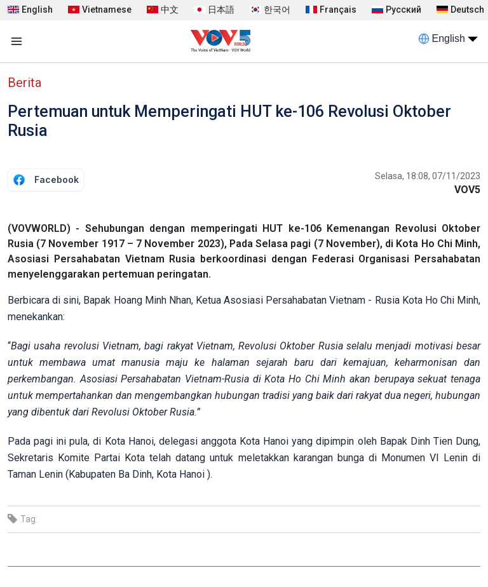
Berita (24, 82)
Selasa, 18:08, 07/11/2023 (427, 176)
